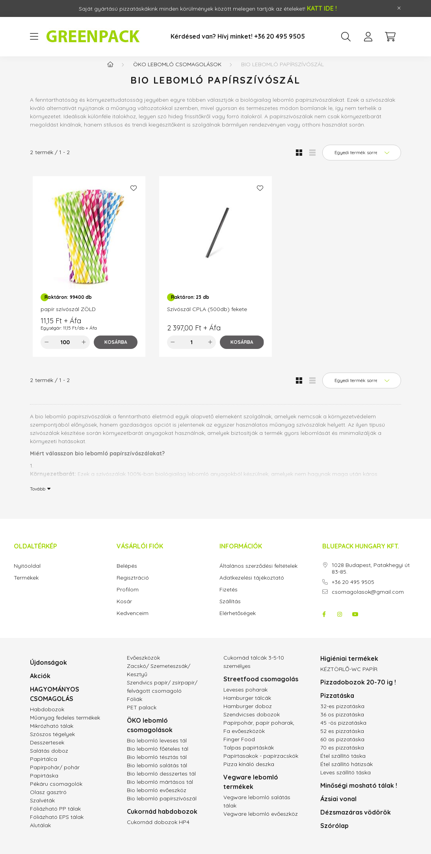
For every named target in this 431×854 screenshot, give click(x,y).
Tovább (37, 496)
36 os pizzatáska (342, 722)
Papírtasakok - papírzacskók (260, 763)
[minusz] (46, 350)
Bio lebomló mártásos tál (160, 789)
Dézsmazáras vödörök (355, 820)
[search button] (346, 37)
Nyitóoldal (27, 574)
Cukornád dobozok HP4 (158, 829)
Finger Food (239, 747)
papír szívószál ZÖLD (68, 317)
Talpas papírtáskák (248, 755)
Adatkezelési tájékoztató (251, 585)
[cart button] (390, 37)
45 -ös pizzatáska (343, 730)
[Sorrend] (361, 160)
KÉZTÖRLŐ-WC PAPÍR (348, 677)
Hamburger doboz (247, 714)
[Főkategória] (110, 72)
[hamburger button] (34, 37)
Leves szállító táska (345, 780)
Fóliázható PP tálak (55, 816)
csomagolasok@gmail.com (368, 600)
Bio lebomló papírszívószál (162, 806)
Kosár (124, 609)
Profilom (128, 597)
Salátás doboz (49, 758)
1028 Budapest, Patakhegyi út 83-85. (371, 576)
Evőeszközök (143, 665)
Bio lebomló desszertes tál (161, 781)
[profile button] (368, 37)
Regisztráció (133, 585)
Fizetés (228, 597)
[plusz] (84, 350)
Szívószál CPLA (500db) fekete (207, 317)
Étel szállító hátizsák (346, 772)
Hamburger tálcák (247, 705)
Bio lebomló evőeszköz (156, 798)
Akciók (40, 684)
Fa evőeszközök (244, 738)
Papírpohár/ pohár (55, 775)
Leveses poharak (245, 697)
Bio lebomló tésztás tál (157, 764)
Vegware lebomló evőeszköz (260, 821)
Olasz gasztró (48, 800)
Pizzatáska (337, 703)
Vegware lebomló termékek (250, 789)
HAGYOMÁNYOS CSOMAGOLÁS (54, 701)
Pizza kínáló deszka (248, 772)
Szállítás (230, 609)
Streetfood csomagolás (260, 687)
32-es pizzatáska (342, 714)
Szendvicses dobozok (251, 722)
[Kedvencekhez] (133, 196)
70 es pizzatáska (342, 755)
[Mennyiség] (65, 350)
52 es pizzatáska (342, 738)
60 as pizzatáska (342, 747)
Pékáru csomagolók (56, 791)
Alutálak (40, 833)
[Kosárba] (116, 350)
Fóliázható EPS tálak (57, 824)
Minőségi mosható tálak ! (358, 793)
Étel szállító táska (343, 763)
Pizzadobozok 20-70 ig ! (358, 690)
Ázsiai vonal (338, 807)
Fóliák (134, 706)
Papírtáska (44, 783)
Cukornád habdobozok (162, 819)
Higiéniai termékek (349, 666)
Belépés (127, 574)
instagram (339, 622)
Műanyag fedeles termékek (65, 725)
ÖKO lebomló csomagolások (177, 72)
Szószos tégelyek (52, 742)
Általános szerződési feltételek (258, 574)
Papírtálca (43, 766)
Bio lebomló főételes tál (157, 756)
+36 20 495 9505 (353, 590)
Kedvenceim (133, 621)
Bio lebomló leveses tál (157, 748)
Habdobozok (47, 717)
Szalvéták (42, 808)
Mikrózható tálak (51, 733)
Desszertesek (47, 750)
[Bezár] (399, 8)
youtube (355, 622)
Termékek (26, 585)
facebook (324, 622)
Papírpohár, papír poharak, (258, 730)
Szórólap (334, 833)
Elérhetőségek (237, 621)
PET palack (141, 715)
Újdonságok (48, 670)
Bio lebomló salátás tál (157, 773)
